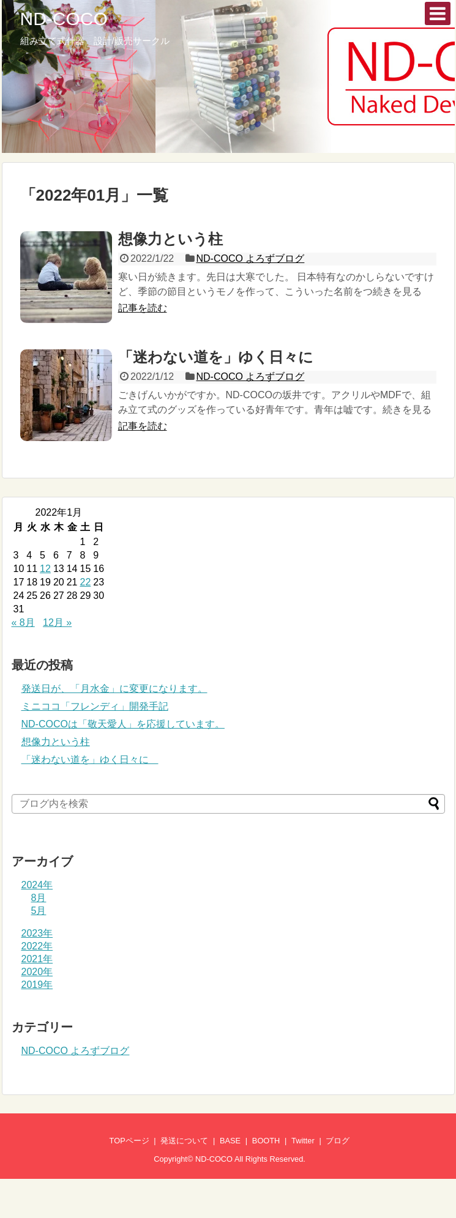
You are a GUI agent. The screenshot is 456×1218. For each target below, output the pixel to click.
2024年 (37, 885)
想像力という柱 (170, 239)
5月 (39, 910)
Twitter (303, 1140)
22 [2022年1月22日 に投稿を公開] (85, 582)
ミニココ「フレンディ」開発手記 (94, 706)
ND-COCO (64, 19)
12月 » (57, 622)
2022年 (37, 946)
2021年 (37, 959)
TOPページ (129, 1140)
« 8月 (23, 622)
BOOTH (266, 1140)
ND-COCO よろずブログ (250, 258)
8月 (39, 898)
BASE (230, 1140)
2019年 (37, 984)
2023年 (37, 933)
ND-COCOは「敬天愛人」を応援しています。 (123, 724)
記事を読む (142, 308)
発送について (184, 1140)
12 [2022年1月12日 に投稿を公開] (45, 568)
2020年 (37, 972)
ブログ (337, 1140)
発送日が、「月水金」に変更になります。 (114, 688)
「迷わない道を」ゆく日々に (223, 357)
